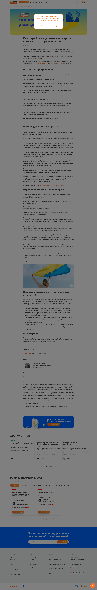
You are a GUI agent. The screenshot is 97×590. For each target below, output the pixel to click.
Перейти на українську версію (48, 26)
